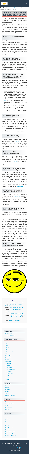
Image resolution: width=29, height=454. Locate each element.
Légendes (7, 389)
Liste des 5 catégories (10, 395)
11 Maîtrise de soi (9, 361)
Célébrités (7, 405)
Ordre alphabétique (9, 403)
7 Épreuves (7, 353)
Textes (7, 393)
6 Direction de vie (9, 351)
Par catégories (8, 401)
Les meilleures (8, 407)
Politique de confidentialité (12, 448)
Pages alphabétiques (10, 431)
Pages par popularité (10, 433)
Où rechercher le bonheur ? (17, 313)
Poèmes (7, 391)
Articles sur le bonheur (14, 320)
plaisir (15, 161)
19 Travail (7, 377)
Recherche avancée (9, 421)
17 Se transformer (9, 373)
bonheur (18, 141)
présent (14, 110)
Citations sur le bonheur (17, 315)
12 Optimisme (8, 363)
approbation (17, 196)
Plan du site (7, 429)
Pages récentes (8, 333)
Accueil (13, 8)
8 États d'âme (8, 355)
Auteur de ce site (9, 423)
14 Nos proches (8, 367)
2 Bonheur (7, 343)
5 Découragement (9, 349)
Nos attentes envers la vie (16, 307)
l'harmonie (18, 317)
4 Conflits (7, 347)
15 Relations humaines (10, 369)
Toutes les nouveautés (10, 335)
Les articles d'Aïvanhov (10, 435)
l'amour (13, 317)
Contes (7, 385)
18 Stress (7, 375)
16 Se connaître (8, 371)
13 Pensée (7, 365)
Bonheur (18, 8)
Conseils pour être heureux (16, 302)
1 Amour (7, 341)
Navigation (7, 417)
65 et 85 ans (19, 186)
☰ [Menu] (26, 4)
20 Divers (7, 379)
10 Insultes (7, 359)
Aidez (5, 100)
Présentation (8, 419)
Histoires (7, 387)
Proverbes (7, 409)
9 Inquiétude (8, 357)
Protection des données (10, 427)
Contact (7, 415)
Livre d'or (7, 425)
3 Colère (7, 345)
